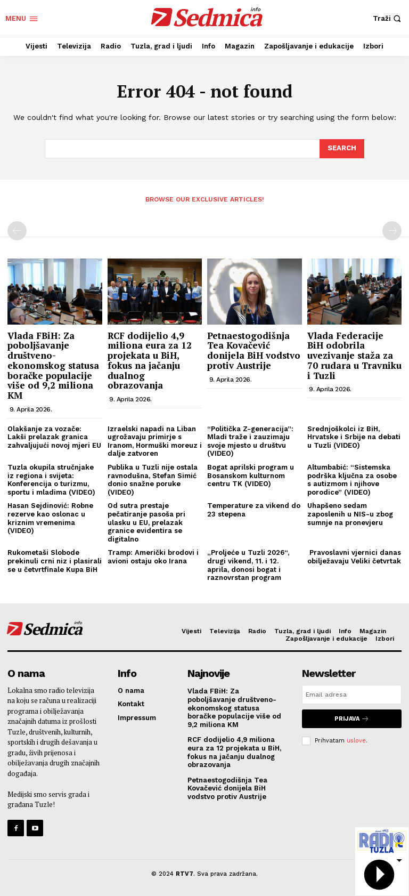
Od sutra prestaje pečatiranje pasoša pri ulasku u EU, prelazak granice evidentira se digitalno (146, 522)
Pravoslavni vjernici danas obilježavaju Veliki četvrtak (354, 556)
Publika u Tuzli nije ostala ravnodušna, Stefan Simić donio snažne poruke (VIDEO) (153, 479)
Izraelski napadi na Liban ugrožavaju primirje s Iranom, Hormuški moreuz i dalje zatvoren (155, 441)
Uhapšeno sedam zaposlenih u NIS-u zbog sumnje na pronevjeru (350, 514)
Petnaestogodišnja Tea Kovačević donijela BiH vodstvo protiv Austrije (253, 350)
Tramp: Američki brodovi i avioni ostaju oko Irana (153, 556)
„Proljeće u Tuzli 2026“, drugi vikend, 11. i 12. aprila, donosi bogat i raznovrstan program (248, 565)
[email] (352, 694)
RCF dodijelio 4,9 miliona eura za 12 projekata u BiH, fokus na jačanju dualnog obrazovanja (150, 360)
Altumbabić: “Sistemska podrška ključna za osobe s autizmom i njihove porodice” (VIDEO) (352, 479)
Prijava (351, 719)
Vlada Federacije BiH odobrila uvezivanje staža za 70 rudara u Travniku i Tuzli (354, 355)
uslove (356, 740)
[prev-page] (17, 230)
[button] (388, 18)
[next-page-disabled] (392, 230)
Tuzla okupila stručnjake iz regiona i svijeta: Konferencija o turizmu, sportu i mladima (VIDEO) (51, 479)
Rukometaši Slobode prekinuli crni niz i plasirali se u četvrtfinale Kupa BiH (54, 560)
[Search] (342, 148)
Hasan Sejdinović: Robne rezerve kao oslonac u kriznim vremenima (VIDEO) (50, 518)
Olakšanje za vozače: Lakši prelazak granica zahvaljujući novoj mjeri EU (54, 437)
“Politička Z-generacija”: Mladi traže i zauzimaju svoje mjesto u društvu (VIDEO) (250, 441)
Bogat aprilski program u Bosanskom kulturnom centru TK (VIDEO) (250, 475)
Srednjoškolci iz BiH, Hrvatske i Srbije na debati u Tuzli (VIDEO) (353, 437)
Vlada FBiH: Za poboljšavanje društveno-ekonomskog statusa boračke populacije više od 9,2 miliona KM (53, 365)
